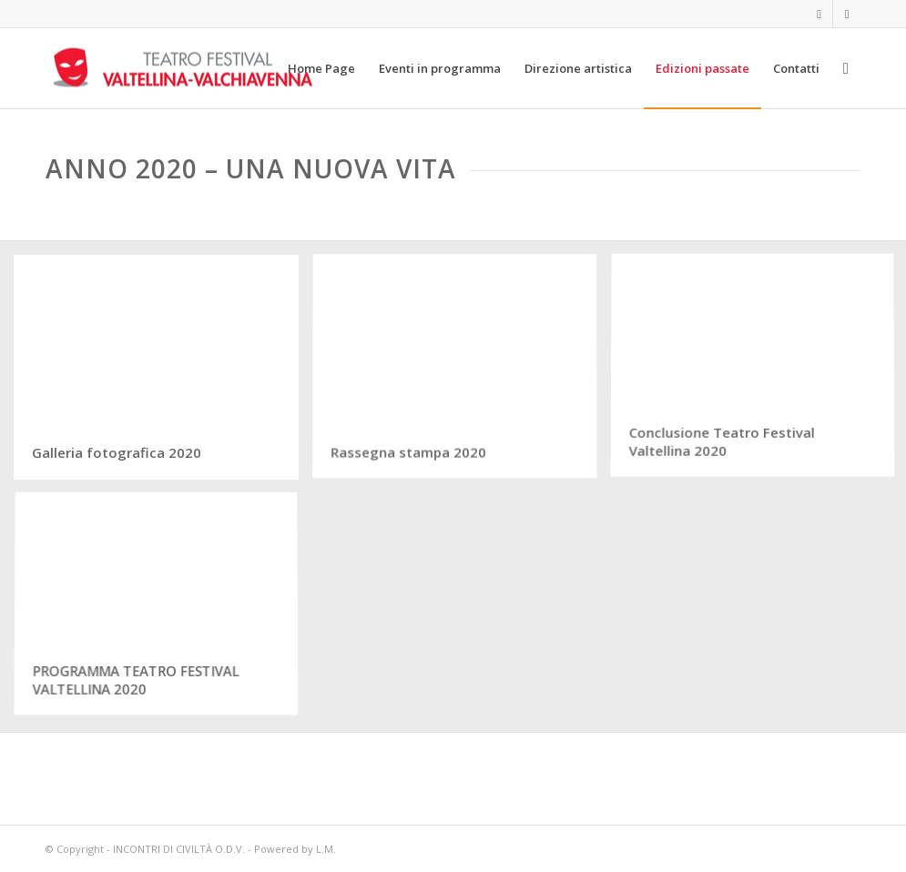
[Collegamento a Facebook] (819, 13)
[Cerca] (845, 68)
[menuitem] (321, 68)
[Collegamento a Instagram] (846, 13)
